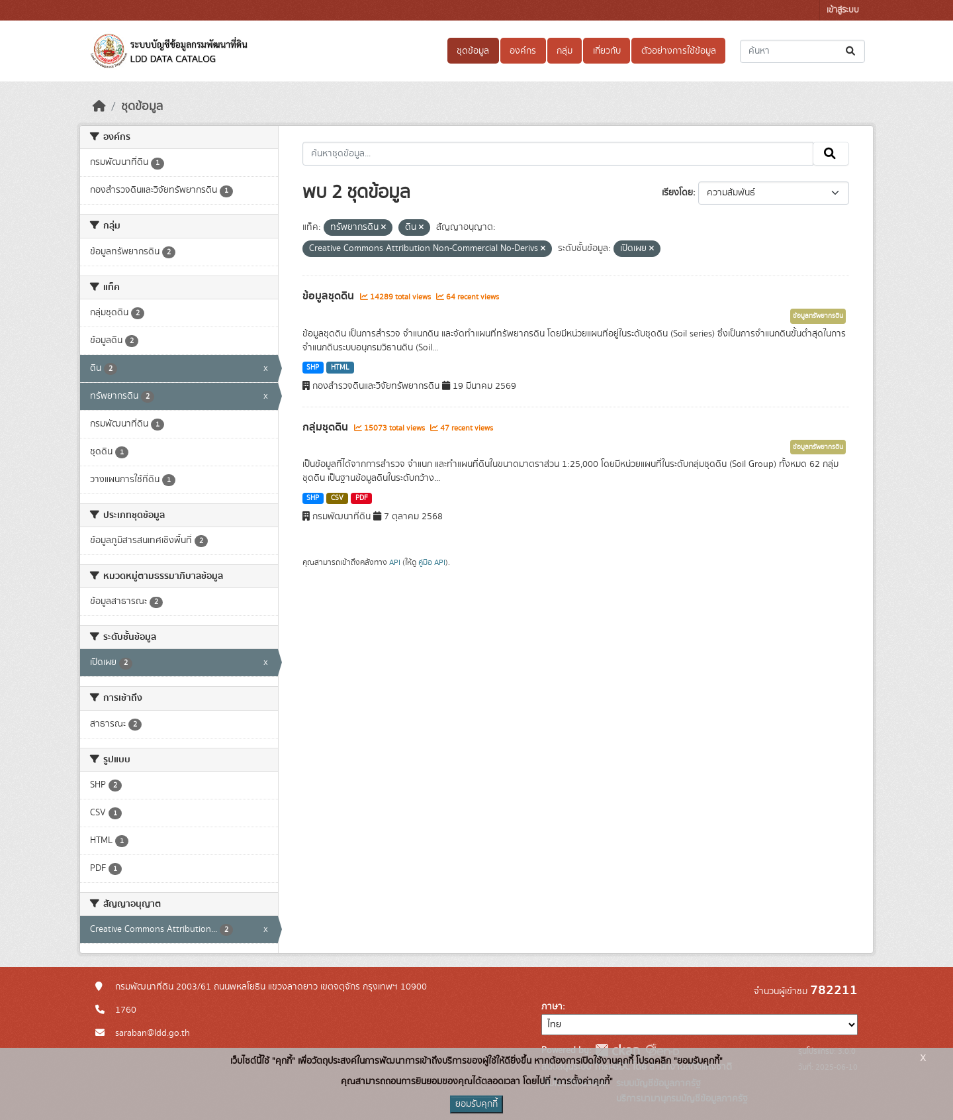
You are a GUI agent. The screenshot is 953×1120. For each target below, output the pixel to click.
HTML (340, 367)
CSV (337, 498)
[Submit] (851, 51)
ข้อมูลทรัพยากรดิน (818, 316)
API (394, 562)
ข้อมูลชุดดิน (329, 296)
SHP (312, 367)
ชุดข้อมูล (473, 51)
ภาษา (552, 1006)
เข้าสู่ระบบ (843, 10)
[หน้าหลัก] (99, 106)
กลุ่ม (564, 51)
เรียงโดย (677, 192)
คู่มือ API (431, 562)
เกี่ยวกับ (607, 51)
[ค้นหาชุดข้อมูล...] (802, 51)
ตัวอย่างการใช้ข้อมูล (678, 51)
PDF (361, 498)
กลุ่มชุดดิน (326, 427)
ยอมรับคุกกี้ (476, 1104)
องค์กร (523, 51)
